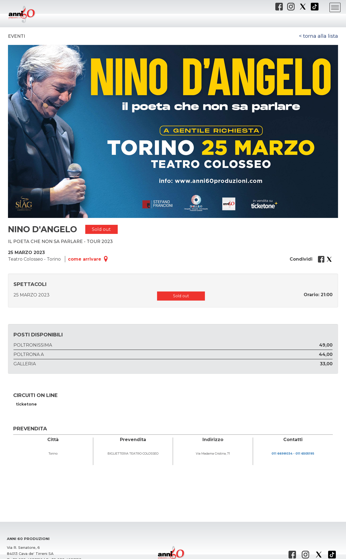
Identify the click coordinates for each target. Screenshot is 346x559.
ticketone (26, 404)
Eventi (16, 36)
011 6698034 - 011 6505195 (292, 453)
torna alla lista (320, 36)
